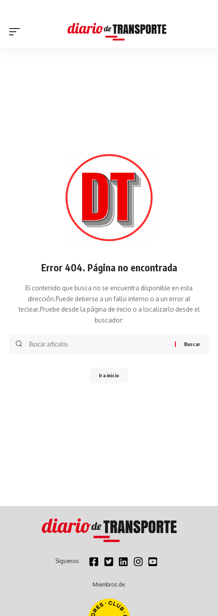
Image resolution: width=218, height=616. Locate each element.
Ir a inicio (109, 375)
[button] (16, 32)
